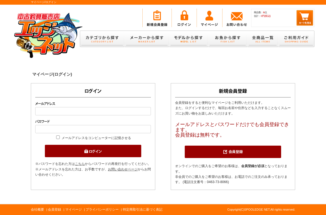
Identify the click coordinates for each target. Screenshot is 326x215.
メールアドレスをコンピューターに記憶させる (96, 138)
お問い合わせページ (123, 169)
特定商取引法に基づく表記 (142, 209)
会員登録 (54, 209)
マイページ (73, 209)
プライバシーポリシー (102, 209)
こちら (80, 164)
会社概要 (37, 209)
